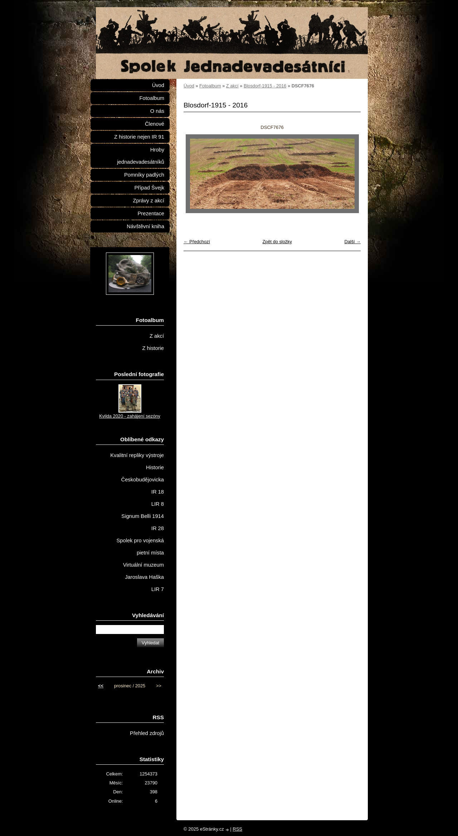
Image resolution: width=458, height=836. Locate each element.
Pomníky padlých (144, 175)
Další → (352, 241)
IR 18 (157, 492)
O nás (157, 111)
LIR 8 (157, 504)
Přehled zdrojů (147, 733)
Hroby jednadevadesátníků (140, 156)
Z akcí (232, 85)
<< (100, 685)
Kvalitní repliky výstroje (137, 455)
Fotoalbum (210, 85)
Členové (154, 124)
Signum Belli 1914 (142, 516)
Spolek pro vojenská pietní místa (140, 547)
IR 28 (157, 528)
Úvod (189, 85)
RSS (237, 829)
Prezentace (151, 213)
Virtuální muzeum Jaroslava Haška (143, 571)
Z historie (153, 348)
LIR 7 (157, 589)
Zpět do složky (277, 241)
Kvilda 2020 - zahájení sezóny (129, 416)
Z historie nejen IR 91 (139, 137)
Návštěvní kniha (145, 226)
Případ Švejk (149, 188)
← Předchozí (197, 241)
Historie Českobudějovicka (142, 473)
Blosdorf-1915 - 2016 (265, 85)
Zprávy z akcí (148, 200)
